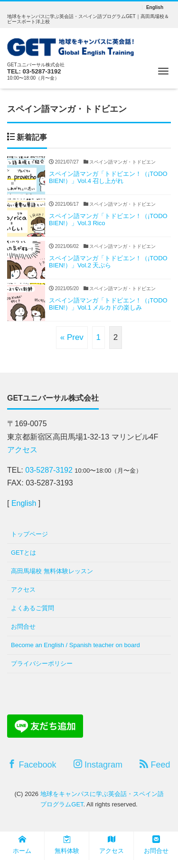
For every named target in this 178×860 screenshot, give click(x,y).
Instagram (98, 764)
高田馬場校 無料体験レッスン (52, 571)
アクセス (111, 844)
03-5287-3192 (42, 71)
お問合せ (156, 844)
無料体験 (67, 844)
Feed (155, 764)
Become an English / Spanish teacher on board (75, 645)
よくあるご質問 (32, 608)
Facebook (32, 764)
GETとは (23, 552)
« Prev (72, 337)
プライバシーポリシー (42, 663)
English (154, 7)
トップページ (29, 534)
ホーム (22, 844)
